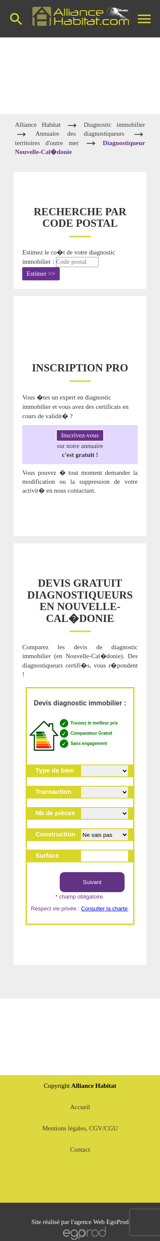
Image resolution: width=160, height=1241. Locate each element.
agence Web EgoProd (101, 1221)
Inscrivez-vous (80, 435)
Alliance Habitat (40, 124)
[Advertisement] (80, 75)
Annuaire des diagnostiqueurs (83, 133)
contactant (80, 490)
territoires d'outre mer (47, 143)
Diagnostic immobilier (114, 124)
